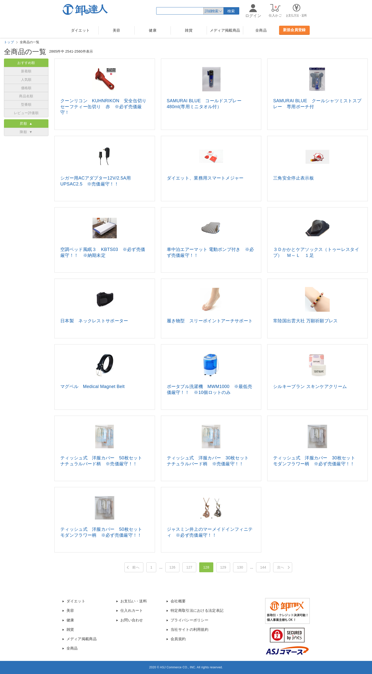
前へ (135, 567)
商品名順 (26, 96)
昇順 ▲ (26, 123)
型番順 (26, 104)
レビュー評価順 (26, 113)
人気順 (26, 80)
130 (240, 567)
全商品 (261, 30)
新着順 (26, 71)
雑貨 (189, 30)
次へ (280, 567)
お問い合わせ (131, 620)
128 (206, 567)
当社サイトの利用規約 (189, 629)
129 (223, 567)
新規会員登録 (294, 30)
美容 (116, 30)
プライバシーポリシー (189, 620)
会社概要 (178, 601)
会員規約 (178, 639)
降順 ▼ (26, 132)
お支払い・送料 (133, 601)
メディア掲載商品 (225, 30)
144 (263, 567)
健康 (152, 30)
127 (189, 567)
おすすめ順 (26, 63)
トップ (9, 42)
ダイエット (80, 30)
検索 (231, 11)
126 (172, 567)
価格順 (26, 88)
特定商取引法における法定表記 (197, 610)
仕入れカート (131, 610)
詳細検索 (211, 11)
